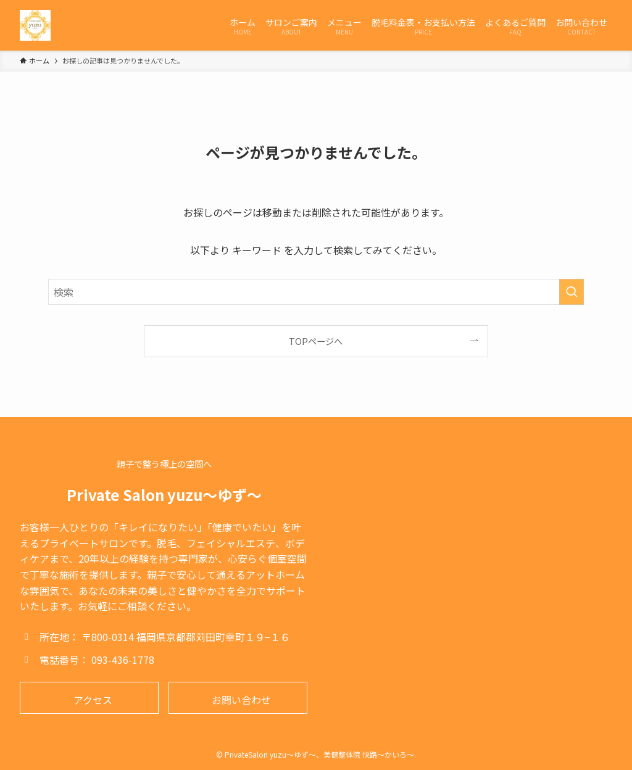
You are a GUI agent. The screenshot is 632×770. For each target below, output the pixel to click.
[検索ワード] (316, 292)
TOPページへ (316, 340)
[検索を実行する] (571, 292)
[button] (89, 698)
